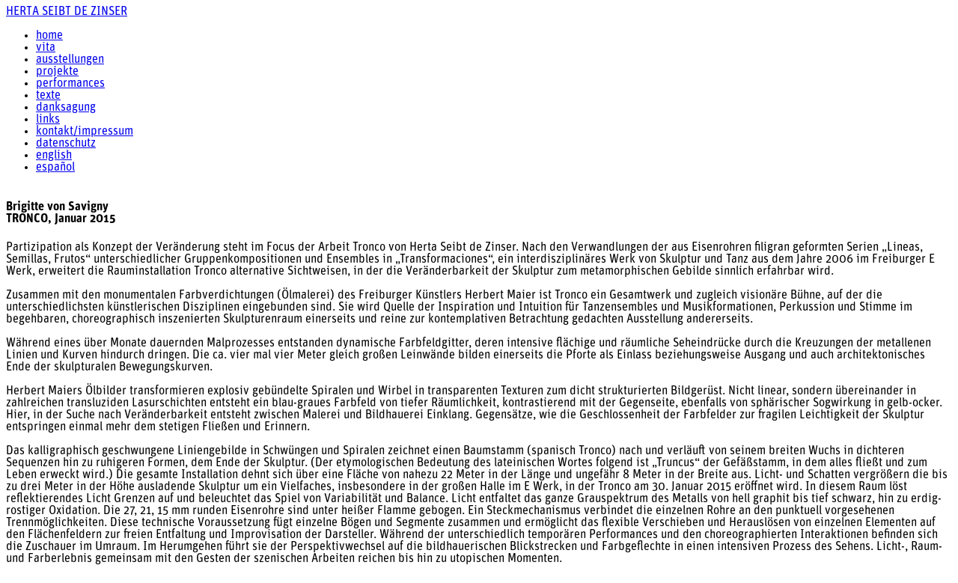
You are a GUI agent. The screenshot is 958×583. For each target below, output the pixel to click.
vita (45, 48)
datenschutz (66, 144)
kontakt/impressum (84, 132)
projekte (57, 72)
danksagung (66, 108)
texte (48, 96)
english (54, 156)
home (49, 36)
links (48, 120)
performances (70, 84)
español (55, 168)
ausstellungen (70, 60)
